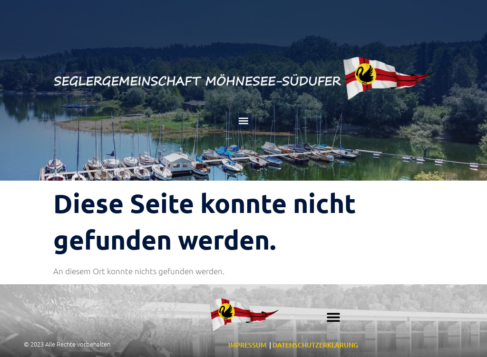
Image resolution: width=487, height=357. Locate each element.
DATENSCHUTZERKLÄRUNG (315, 344)
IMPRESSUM (247, 344)
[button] (244, 121)
